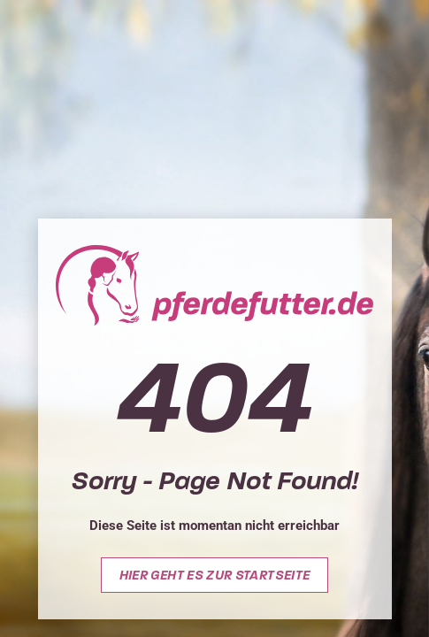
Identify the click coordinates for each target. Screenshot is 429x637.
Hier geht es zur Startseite (214, 575)
